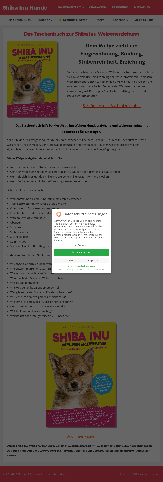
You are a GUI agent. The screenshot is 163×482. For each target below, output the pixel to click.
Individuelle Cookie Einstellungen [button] (81, 265)
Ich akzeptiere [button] (81, 251)
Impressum (99, 268)
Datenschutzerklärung (83, 268)
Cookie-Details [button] (65, 268)
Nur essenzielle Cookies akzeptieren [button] (81, 259)
